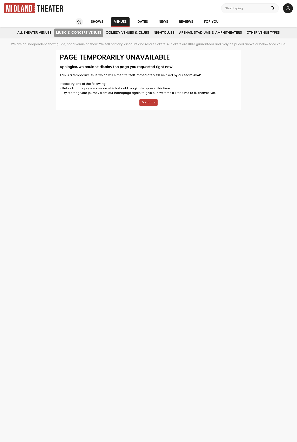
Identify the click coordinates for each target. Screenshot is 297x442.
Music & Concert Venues (78, 32)
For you (211, 21)
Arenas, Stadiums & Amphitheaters (210, 32)
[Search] (273, 8)
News (163, 21)
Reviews (186, 21)
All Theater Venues (34, 32)
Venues (120, 21)
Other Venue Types (263, 32)
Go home (148, 102)
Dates (142, 21)
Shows (97, 21)
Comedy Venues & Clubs (127, 32)
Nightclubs (164, 32)
